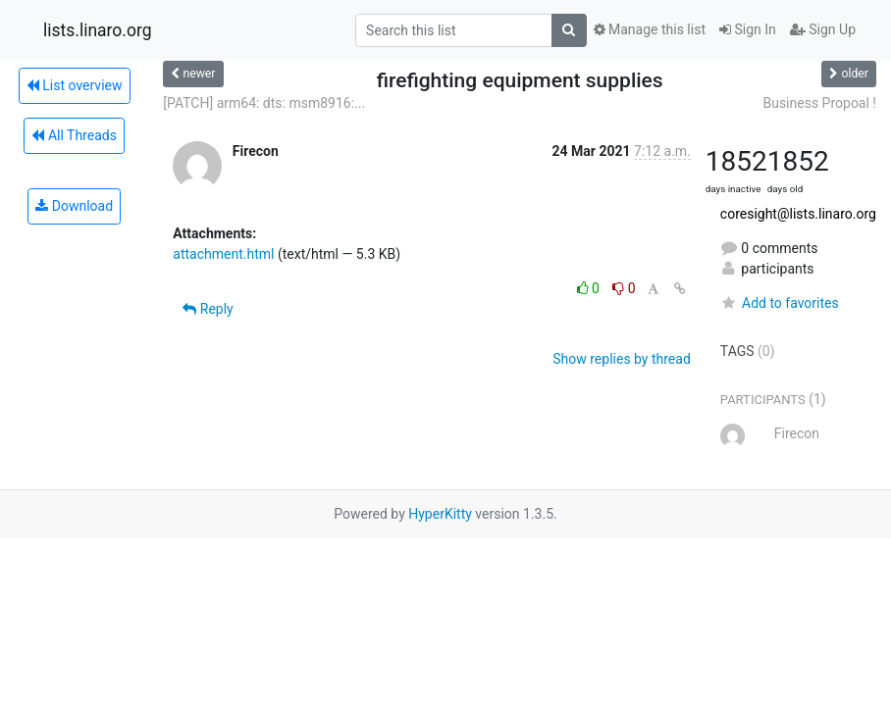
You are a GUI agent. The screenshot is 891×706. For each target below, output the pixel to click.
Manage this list (650, 29)
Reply (208, 309)
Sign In (747, 29)
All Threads (73, 135)
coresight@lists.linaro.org (798, 214)
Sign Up (823, 29)
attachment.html (223, 254)
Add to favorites (779, 303)
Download (74, 206)
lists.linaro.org (97, 30)
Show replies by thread (621, 359)
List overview (74, 85)
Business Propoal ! (819, 103)
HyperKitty (440, 514)
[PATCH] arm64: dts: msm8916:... (264, 103)
